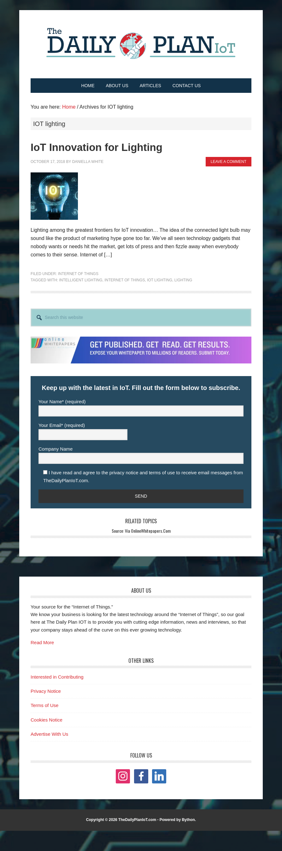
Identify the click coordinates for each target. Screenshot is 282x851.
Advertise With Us (49, 734)
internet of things (124, 280)
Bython (188, 820)
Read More (42, 642)
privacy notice (123, 472)
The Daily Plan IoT (141, 43)
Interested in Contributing (57, 677)
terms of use (162, 472)
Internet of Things (78, 274)
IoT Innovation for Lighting (96, 147)
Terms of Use (44, 705)
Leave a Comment (228, 161)
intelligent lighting (80, 280)
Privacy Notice (46, 691)
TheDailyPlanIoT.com (137, 820)
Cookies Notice (46, 719)
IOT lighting (159, 280)
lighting (183, 280)
